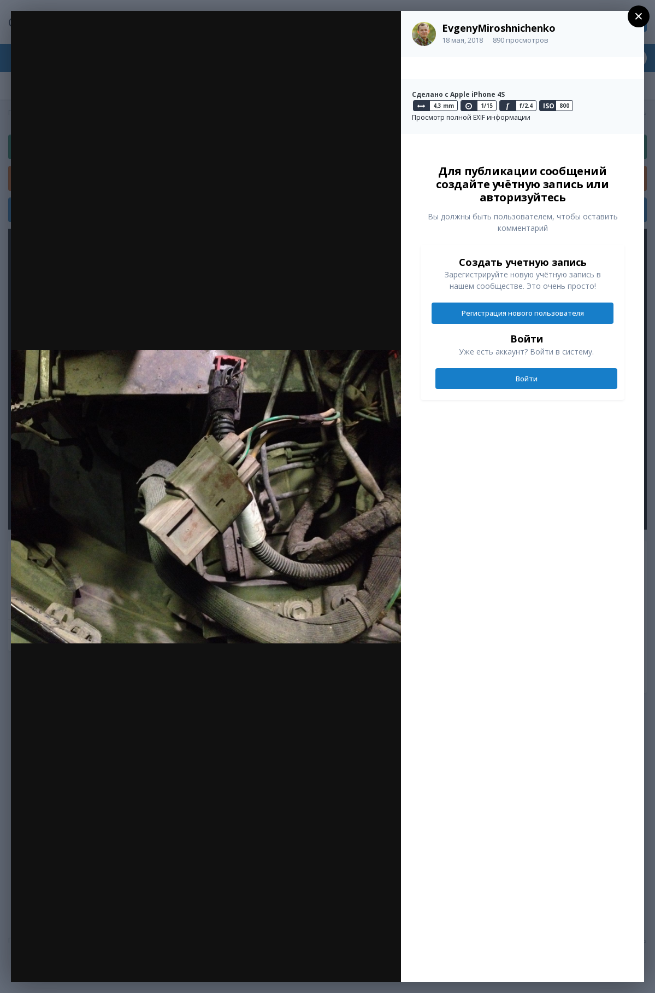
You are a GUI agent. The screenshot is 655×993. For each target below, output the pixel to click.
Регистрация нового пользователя (523, 313)
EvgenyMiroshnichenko (499, 27)
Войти (527, 379)
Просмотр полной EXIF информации (471, 117)
